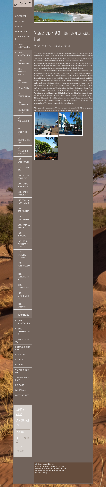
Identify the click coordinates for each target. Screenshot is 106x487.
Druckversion (41, 464)
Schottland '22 (21, 450)
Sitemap (51, 464)
